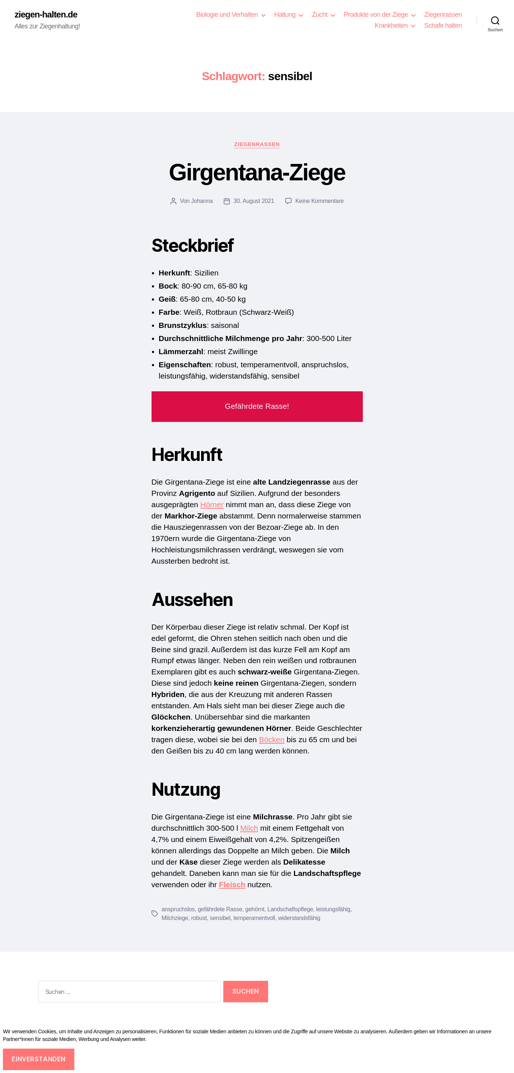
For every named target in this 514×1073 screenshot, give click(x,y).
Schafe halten (443, 25)
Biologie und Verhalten (227, 14)
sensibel (220, 918)
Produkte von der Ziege (376, 14)
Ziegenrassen (443, 14)
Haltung (285, 14)
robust (199, 918)
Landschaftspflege (290, 909)
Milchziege (175, 918)
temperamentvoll (254, 918)
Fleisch (232, 884)
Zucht (319, 14)
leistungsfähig (333, 909)
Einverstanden (39, 1059)
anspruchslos (178, 909)
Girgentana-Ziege (257, 172)
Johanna (202, 201)
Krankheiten (391, 25)
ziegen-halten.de (46, 14)
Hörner (212, 504)
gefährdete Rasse (220, 909)
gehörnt (254, 909)
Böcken (272, 739)
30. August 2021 (254, 201)
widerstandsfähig (299, 918)
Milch (249, 828)
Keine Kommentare (319, 201)
